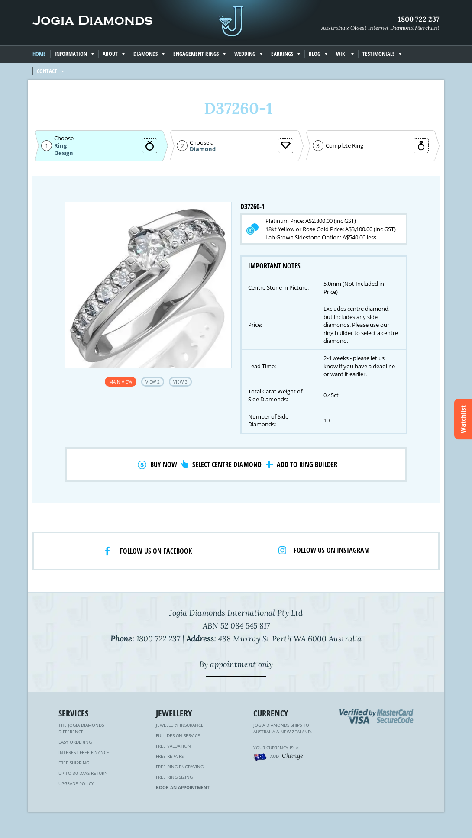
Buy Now (163, 464)
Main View (120, 382)
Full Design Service (178, 735)
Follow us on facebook (156, 551)
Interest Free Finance (83, 752)
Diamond (203, 149)
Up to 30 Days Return (83, 773)
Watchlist (463, 419)
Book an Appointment (183, 787)
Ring (60, 145)
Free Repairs (170, 756)
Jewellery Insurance (180, 725)
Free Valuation (173, 746)
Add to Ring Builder (307, 464)
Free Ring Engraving (180, 767)
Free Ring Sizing (174, 777)
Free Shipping (73, 763)
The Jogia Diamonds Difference (81, 728)
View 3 (180, 382)
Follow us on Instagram (332, 550)
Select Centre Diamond (227, 464)
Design (63, 153)
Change (292, 756)
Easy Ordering (75, 742)
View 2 (152, 382)
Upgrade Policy (76, 783)
